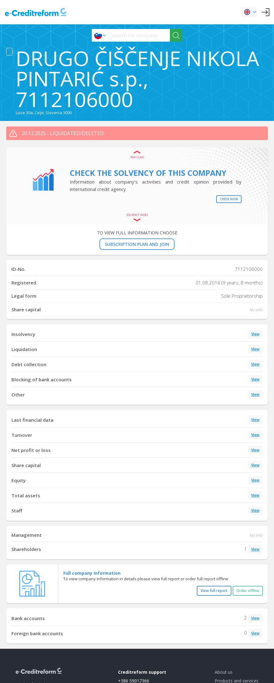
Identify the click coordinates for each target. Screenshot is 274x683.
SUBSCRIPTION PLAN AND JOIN (137, 244)
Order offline (247, 590)
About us (224, 672)
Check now (229, 199)
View (255, 334)
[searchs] (139, 35)
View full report (214, 590)
